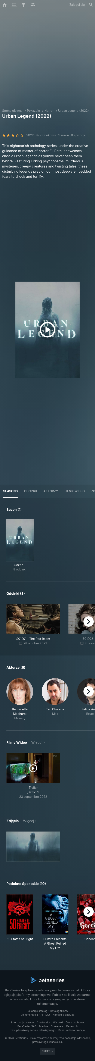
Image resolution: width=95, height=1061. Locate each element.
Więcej (36, 742)
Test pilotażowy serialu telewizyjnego (32, 1030)
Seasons (10, 491)
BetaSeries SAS (27, 1026)
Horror (49, 110)
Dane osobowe (75, 1022)
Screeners (57, 1026)
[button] (19, 699)
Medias (43, 1026)
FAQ (47, 1014)
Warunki (58, 1022)
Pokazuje (33, 110)
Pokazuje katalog (37, 1011)
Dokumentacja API (32, 1014)
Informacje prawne (22, 1022)
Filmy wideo (75, 491)
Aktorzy (50, 491)
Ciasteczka (43, 1022)
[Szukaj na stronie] (91, 4)
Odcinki (30, 491)
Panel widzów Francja (71, 1030)
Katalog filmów (59, 1011)
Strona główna (12, 110)
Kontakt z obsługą (63, 1014)
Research (71, 1026)
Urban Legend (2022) (73, 110)
